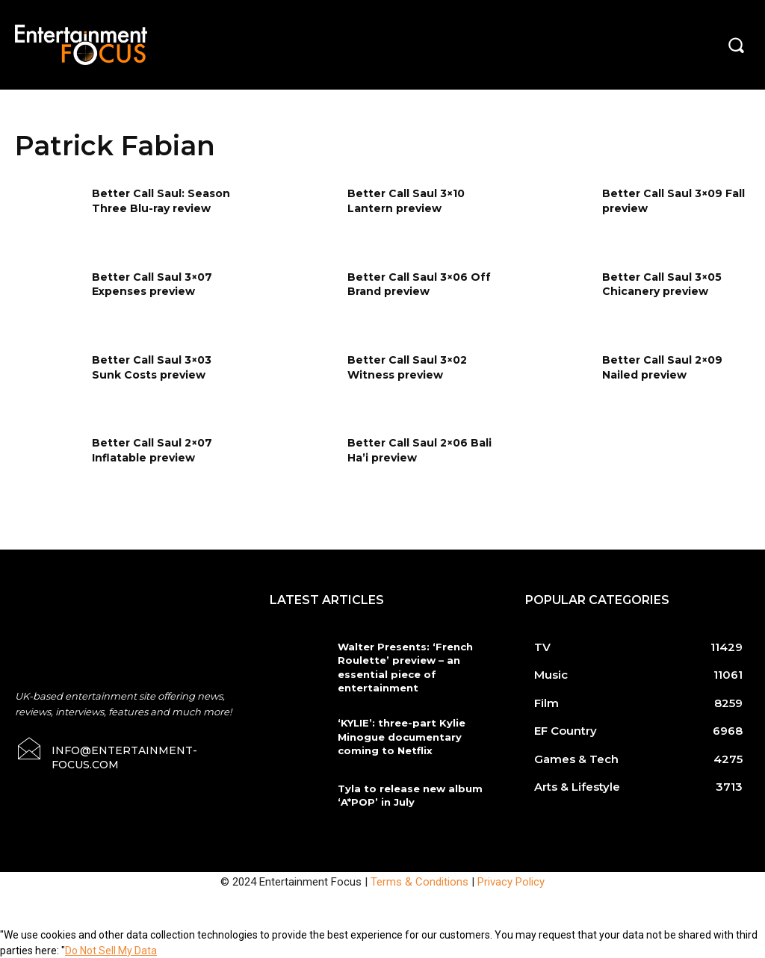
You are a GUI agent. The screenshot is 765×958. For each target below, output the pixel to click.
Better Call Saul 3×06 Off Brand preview (419, 284)
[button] (736, 45)
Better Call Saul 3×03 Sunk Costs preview (151, 367)
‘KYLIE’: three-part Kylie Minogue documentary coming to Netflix (398, 736)
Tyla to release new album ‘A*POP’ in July (409, 794)
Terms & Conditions (419, 881)
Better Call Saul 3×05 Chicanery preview (662, 284)
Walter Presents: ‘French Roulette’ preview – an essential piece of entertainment (402, 667)
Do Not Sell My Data (111, 950)
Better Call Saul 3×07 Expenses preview (152, 284)
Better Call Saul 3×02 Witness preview (407, 367)
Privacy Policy (511, 881)
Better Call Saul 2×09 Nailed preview (662, 367)
